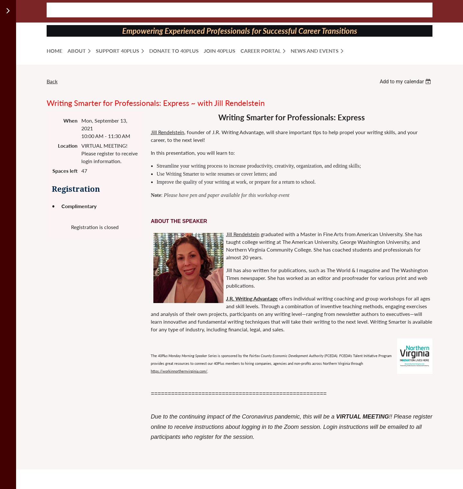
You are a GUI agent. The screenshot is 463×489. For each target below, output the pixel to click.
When (70, 120)
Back (52, 81)
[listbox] (406, 82)
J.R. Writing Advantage (252, 298)
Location (67, 146)
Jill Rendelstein (167, 132)
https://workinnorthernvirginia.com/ (179, 371)
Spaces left (64, 171)
